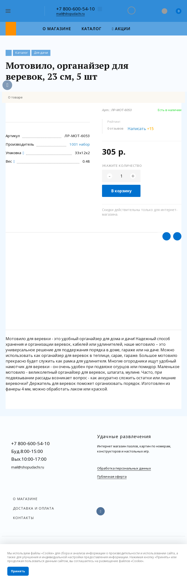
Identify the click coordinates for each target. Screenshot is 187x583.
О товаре (15, 97)
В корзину (121, 191)
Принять (18, 571)
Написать (143, 128)
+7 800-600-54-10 (75, 9)
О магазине (25, 498)
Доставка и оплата (33, 508)
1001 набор (79, 144)
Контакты (23, 517)
